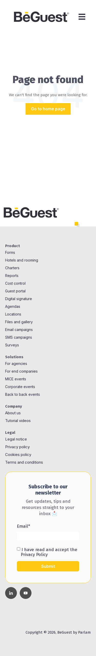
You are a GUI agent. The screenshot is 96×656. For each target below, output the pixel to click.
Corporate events (20, 386)
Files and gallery (19, 322)
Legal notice (16, 439)
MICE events (15, 379)
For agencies (16, 363)
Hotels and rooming (21, 260)
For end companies (21, 371)
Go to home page (48, 108)
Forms (10, 252)
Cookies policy (18, 454)
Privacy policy (17, 446)
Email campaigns (19, 329)
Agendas (12, 306)
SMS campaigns (18, 337)
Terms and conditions (24, 462)
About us (13, 412)
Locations (13, 314)
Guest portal (15, 291)
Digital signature (18, 298)
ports (14, 275)
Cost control (15, 283)
